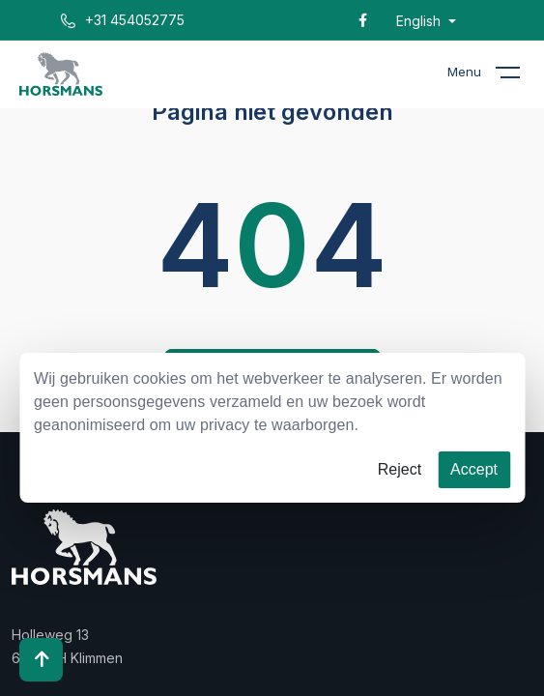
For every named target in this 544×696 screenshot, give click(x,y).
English (420, 21)
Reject (399, 469)
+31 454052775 (123, 20)
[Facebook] (362, 20)
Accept (474, 469)
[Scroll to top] (41, 660)
